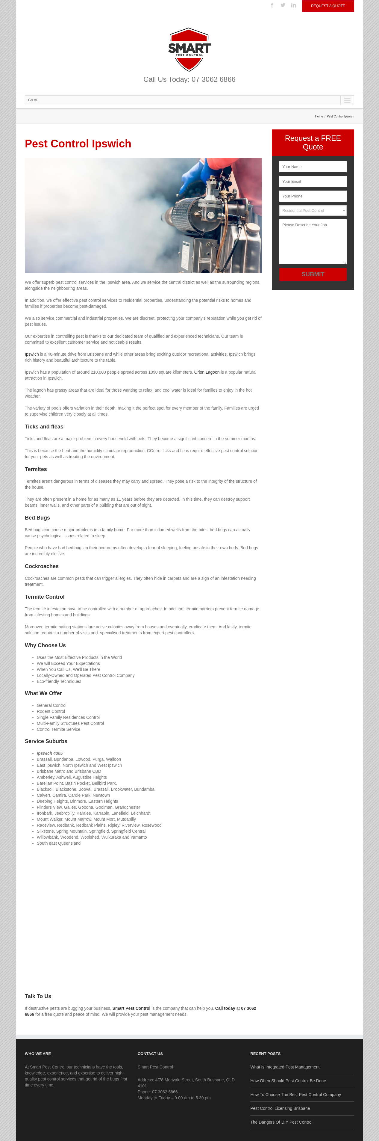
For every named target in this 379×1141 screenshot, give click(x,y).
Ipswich (32, 354)
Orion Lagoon (207, 372)
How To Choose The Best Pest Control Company (295, 1094)
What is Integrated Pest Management (284, 1067)
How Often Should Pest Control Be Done (288, 1080)
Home (319, 116)
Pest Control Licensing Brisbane (280, 1108)
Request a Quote (328, 6)
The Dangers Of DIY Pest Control (281, 1122)
